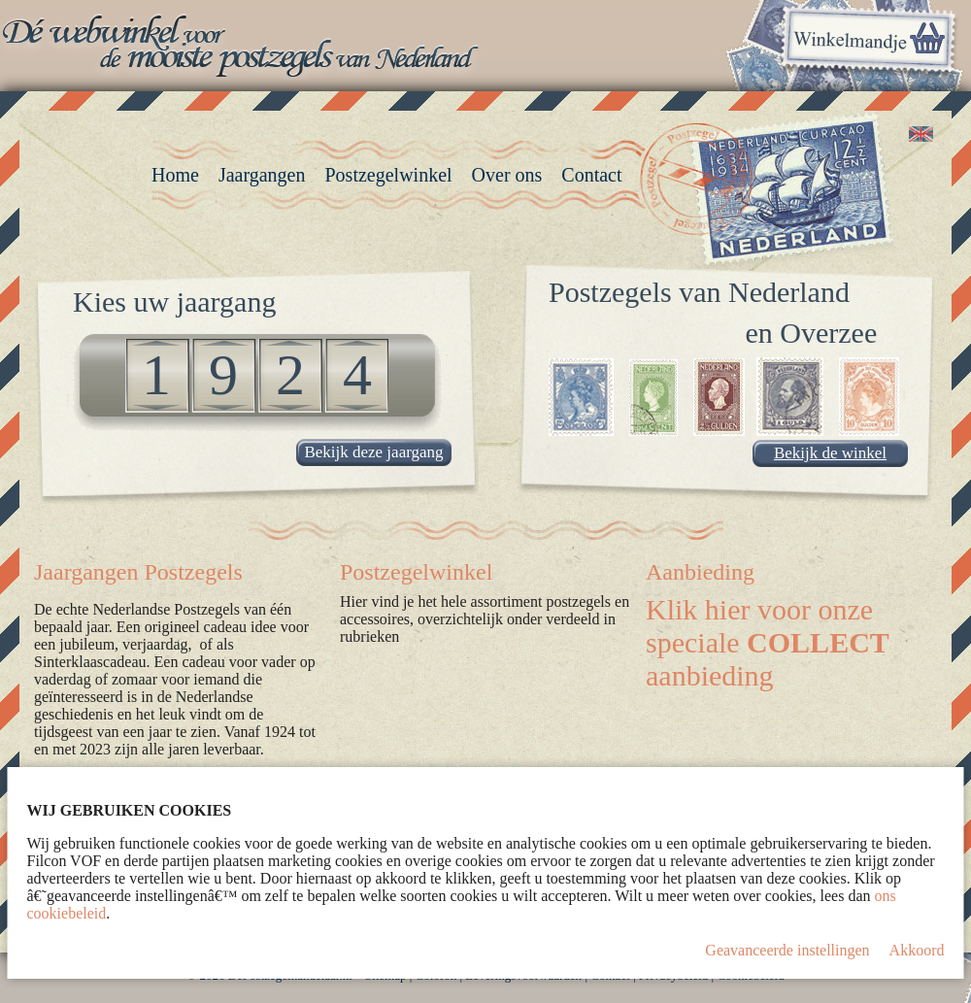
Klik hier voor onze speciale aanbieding (767, 642)
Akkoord (917, 950)
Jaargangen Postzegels (138, 572)
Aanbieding (700, 572)
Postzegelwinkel (416, 572)
